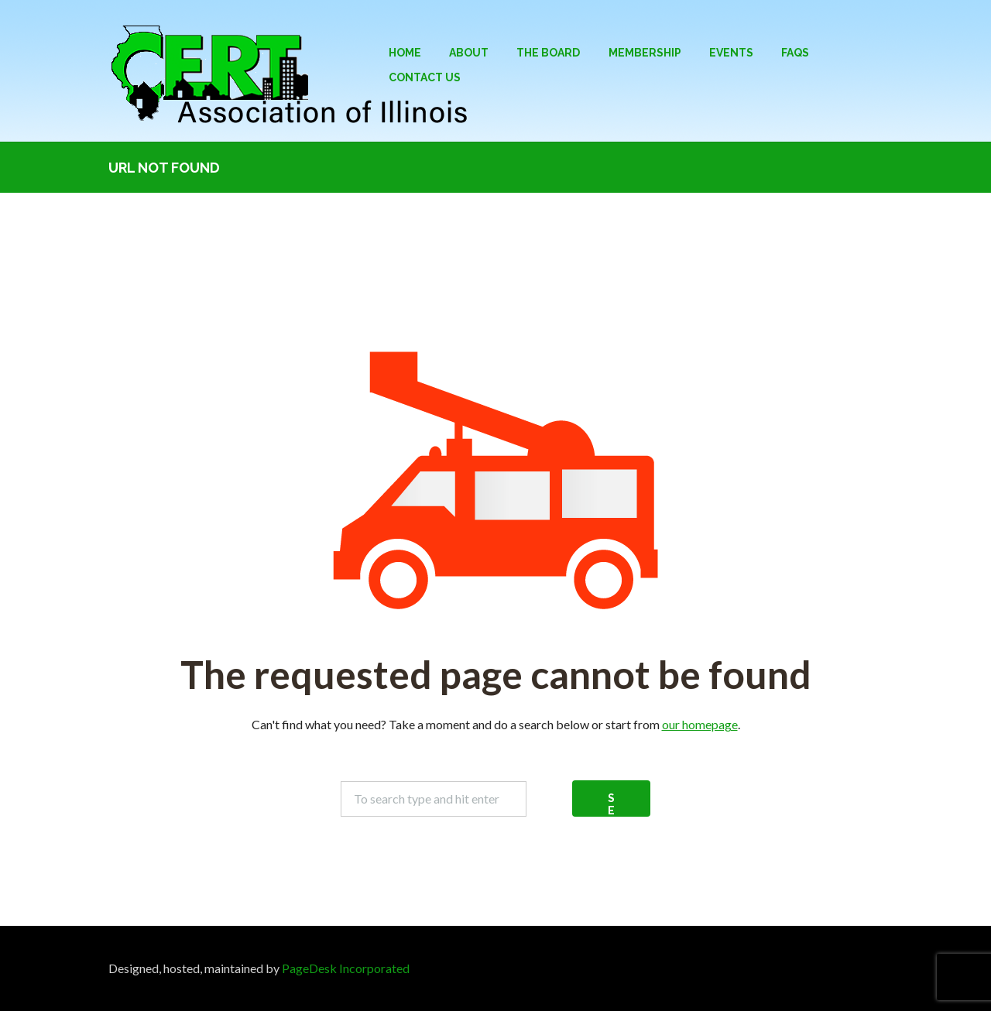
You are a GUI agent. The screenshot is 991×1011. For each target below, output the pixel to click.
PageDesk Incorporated (346, 968)
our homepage (700, 724)
